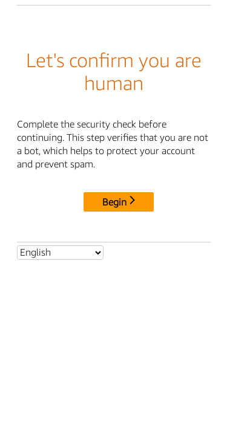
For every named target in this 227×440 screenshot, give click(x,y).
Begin (118, 202)
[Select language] (60, 252)
